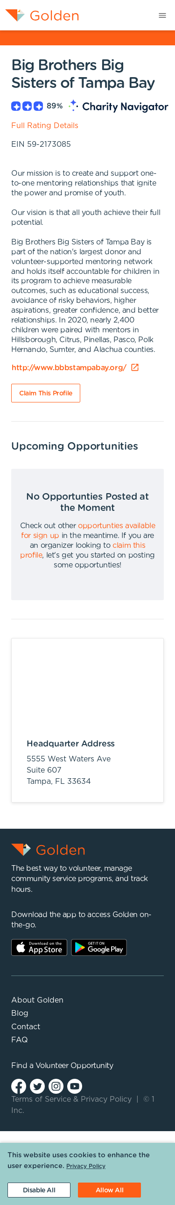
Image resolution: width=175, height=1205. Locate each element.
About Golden (37, 1000)
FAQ (19, 1040)
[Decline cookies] (38, 1190)
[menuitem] (39, 15)
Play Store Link (99, 947)
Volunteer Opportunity (74, 1065)
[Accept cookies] (109, 1190)
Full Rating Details (44, 125)
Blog (19, 1013)
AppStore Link (39, 947)
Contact (25, 1027)
